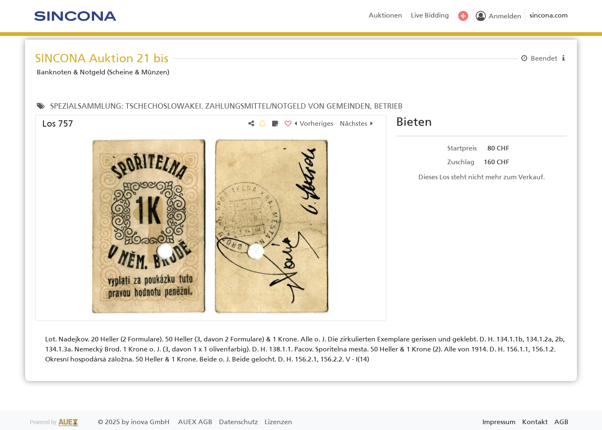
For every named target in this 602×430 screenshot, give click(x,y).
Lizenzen (278, 422)
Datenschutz (239, 422)
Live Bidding (430, 15)
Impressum (498, 422)
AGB (561, 422)
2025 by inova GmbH (100, 422)
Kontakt (535, 422)
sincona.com (549, 15)
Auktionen (385, 15)
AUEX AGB (196, 422)
